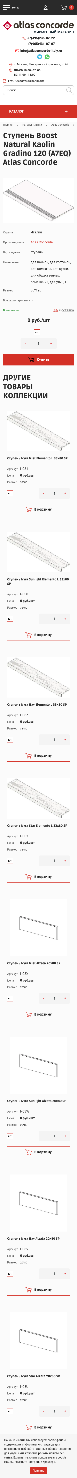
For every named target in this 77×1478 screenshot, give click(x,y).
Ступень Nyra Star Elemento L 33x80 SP (37, 826)
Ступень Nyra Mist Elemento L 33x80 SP (37, 458)
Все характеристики (16, 300)
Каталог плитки (32, 124)
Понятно (38, 1470)
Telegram (39, 57)
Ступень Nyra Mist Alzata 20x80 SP (33, 963)
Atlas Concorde (60, 124)
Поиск (69, 90)
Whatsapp (47, 57)
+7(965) (41, 44)
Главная (8, 124)
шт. (37, 332)
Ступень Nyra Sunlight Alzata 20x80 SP (36, 1101)
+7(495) (41, 38)
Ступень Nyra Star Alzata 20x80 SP (33, 1376)
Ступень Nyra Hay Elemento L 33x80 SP (37, 704)
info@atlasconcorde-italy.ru (41, 51)
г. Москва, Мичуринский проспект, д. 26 (41, 64)
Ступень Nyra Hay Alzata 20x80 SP (33, 1238)
